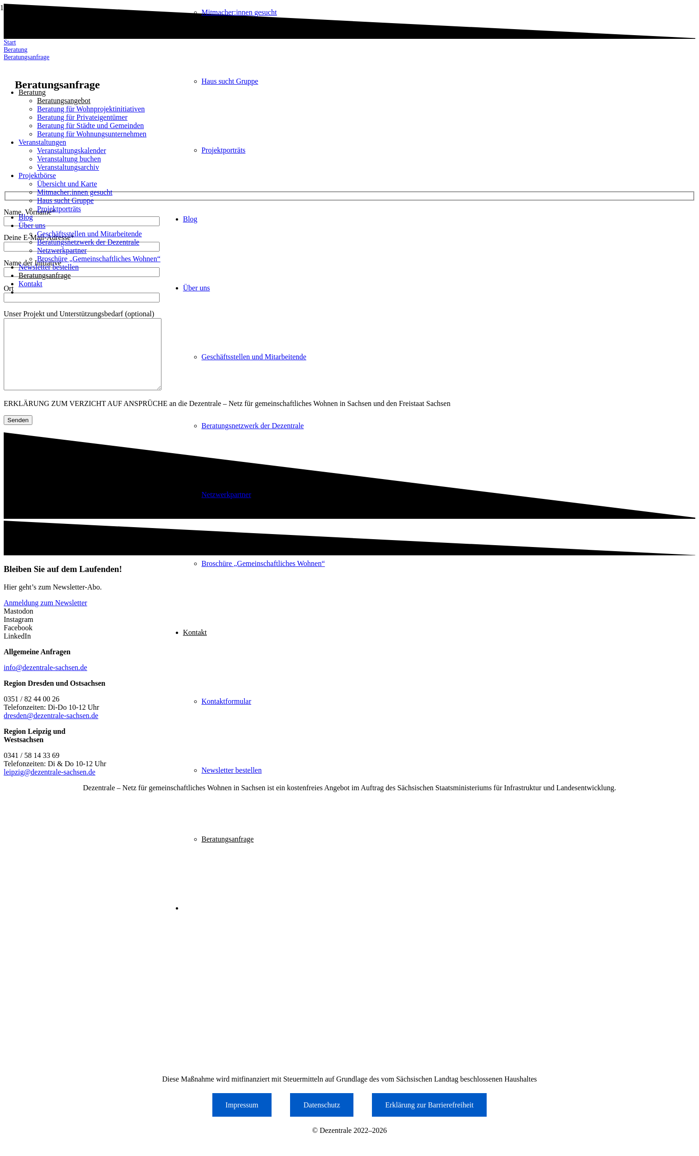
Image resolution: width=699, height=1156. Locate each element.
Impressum (241, 1119)
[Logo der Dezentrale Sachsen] (118, 65)
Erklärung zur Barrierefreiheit (429, 1119)
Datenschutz (321, 1119)
